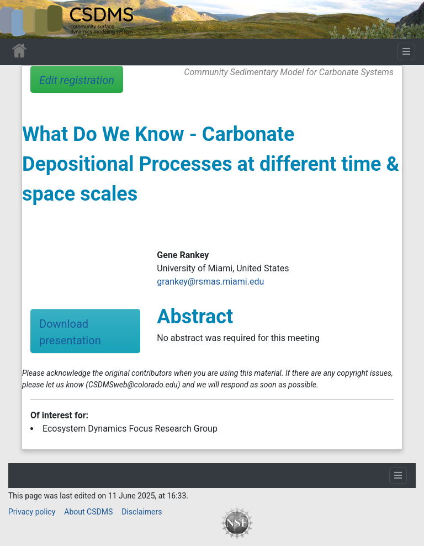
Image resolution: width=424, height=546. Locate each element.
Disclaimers (141, 511)
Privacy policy (31, 511)
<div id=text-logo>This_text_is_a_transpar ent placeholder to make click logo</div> (17, 19)
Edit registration (76, 80)
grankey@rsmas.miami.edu (210, 281)
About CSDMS (88, 511)
